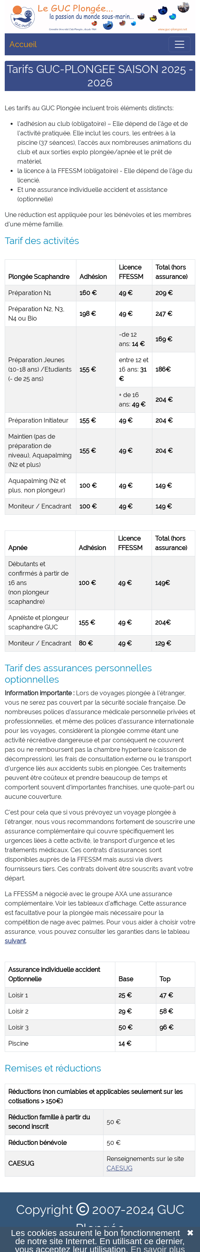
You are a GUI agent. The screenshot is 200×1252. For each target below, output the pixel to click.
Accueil (23, 44)
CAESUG (119, 1168)
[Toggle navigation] (180, 44)
